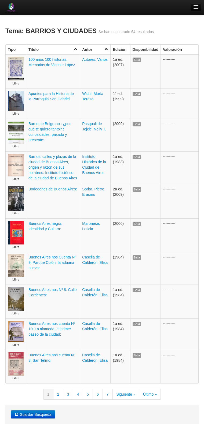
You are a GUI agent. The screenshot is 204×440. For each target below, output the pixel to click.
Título (53, 49)
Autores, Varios (95, 59)
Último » (150, 394)
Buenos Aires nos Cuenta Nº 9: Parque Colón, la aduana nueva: (52, 262)
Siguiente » (125, 394)
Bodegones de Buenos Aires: (52, 189)
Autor (95, 49)
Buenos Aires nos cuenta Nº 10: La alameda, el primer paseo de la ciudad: (51, 328)
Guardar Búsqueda (33, 414)
